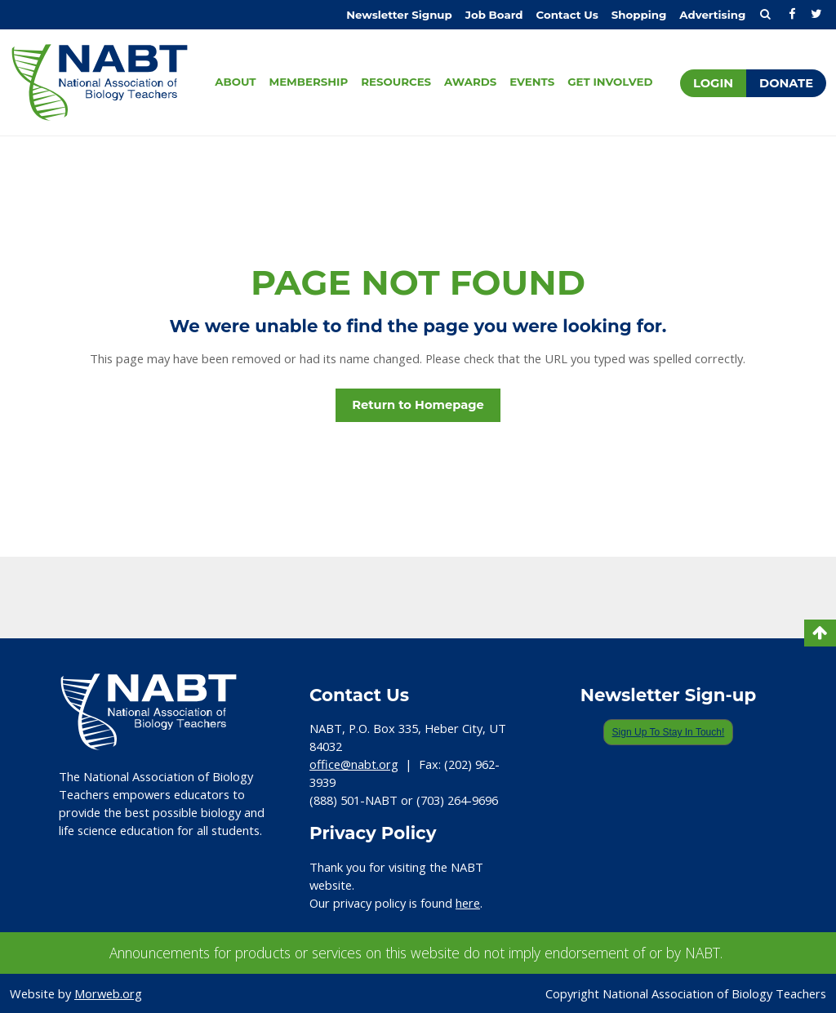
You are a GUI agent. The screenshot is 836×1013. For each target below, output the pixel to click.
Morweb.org (108, 993)
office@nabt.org (353, 764)
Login (713, 83)
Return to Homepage (418, 405)
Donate (786, 83)
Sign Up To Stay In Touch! (668, 732)
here (468, 903)
